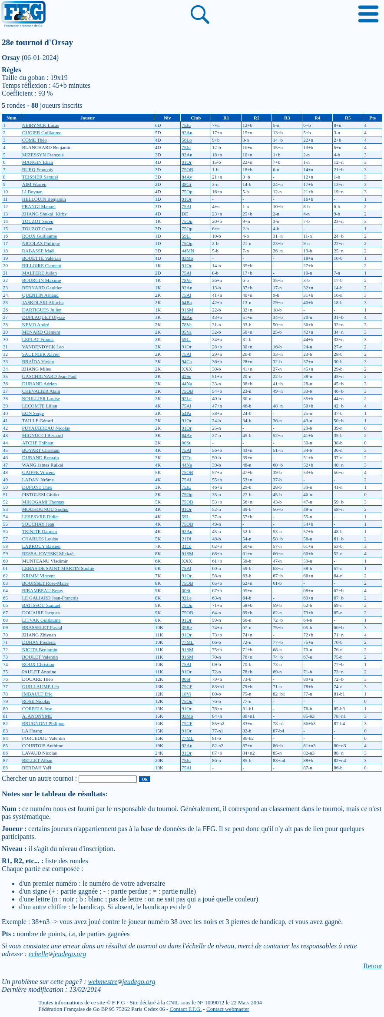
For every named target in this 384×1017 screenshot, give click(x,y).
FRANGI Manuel (39, 206)
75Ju (186, 125)
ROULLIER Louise (41, 398)
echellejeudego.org (57, 953)
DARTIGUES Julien (42, 309)
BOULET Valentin (40, 656)
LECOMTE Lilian (39, 405)
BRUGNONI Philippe (43, 723)
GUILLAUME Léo (40, 686)
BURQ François (37, 169)
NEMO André (35, 324)
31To (186, 546)
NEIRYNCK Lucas (40, 125)
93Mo (187, 258)
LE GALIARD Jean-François (50, 597)
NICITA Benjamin (39, 649)
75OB (187, 169)
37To (186, 457)
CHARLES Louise (40, 538)
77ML (188, 642)
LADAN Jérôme (38, 479)
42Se (186, 376)
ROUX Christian (38, 664)
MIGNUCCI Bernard (42, 435)
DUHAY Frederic (39, 642)
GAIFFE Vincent (38, 472)
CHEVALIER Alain (41, 391)
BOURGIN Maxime (41, 280)
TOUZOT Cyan (37, 228)
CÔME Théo (34, 139)
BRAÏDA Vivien (38, 361)
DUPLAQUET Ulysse (43, 317)
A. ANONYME (37, 716)
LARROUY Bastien (41, 546)
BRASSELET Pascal (42, 627)
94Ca (187, 361)
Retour (372, 966)
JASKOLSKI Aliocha (43, 302)
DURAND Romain (40, 457)
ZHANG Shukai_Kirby (44, 213)
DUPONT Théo (37, 487)
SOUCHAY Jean (38, 524)
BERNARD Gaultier (42, 287)
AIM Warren (34, 184)
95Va (187, 332)
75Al (186, 206)
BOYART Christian (41, 450)
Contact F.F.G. (185, 1009)
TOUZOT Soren (37, 221)
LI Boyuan (32, 191)
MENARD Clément (41, 332)
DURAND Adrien (39, 383)
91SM (187, 309)
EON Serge (33, 413)
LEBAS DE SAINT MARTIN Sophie (58, 568)
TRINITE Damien (39, 531)
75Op (187, 191)
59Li (186, 236)
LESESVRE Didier (40, 516)
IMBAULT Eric (37, 693)
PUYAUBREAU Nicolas (46, 428)
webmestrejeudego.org (121, 981)
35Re (187, 627)
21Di (186, 538)
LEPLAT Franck (38, 339)
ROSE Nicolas (36, 701)
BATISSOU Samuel (41, 605)
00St (186, 442)
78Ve (187, 280)
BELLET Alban (37, 760)
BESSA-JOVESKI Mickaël (48, 553)
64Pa (186, 413)
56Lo (187, 139)
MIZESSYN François (43, 154)
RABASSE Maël (38, 250)
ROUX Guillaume (39, 236)
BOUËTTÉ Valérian (41, 258)
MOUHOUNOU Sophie (45, 509)
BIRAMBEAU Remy (42, 590)
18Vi (186, 693)
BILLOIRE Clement (41, 265)
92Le (187, 398)
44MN (188, 250)
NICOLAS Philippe (41, 243)
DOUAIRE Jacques (41, 612)
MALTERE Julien (39, 272)
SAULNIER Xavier (41, 354)
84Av (187, 176)
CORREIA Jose (37, 708)
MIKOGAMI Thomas (43, 501)
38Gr (187, 184)
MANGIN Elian (37, 162)
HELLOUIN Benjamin (44, 199)
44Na (187, 383)
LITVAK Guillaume (41, 620)
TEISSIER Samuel (40, 176)
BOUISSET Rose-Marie (45, 583)
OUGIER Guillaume (42, 132)
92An (187, 132)
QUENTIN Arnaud (40, 295)
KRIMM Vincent (38, 575)
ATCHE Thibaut (37, 442)
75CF (187, 686)
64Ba (187, 302)
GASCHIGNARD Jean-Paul (49, 376)
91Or (187, 162)
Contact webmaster (227, 1009)
